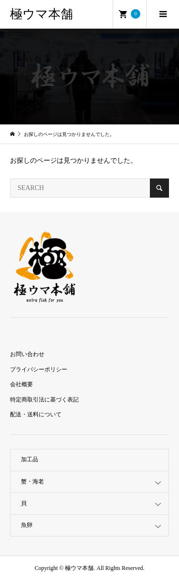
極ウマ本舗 (41, 14)
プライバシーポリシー (38, 369)
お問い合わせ (27, 354)
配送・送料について (36, 414)
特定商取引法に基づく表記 (44, 399)
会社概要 (21, 384)
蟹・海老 (32, 481)
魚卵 (26, 525)
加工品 (29, 459)
